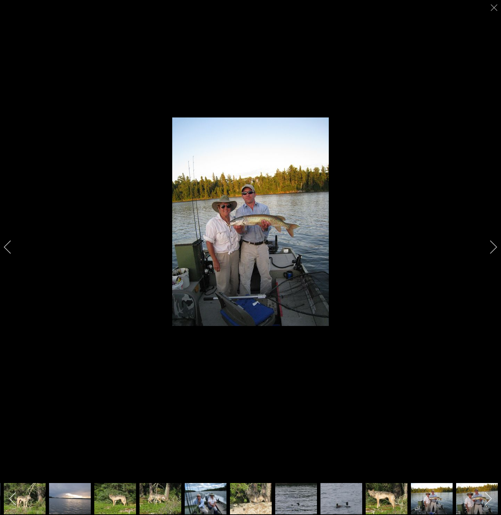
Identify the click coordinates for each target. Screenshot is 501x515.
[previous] (12, 247)
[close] (494, 7)
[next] (489, 247)
